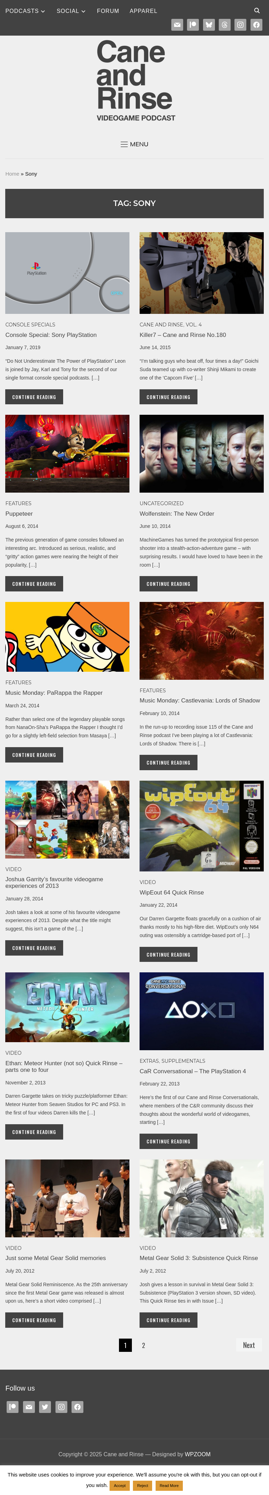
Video (13, 869)
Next (249, 1345)
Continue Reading (34, 396)
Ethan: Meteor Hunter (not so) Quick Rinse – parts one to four (63, 1066)
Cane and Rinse (161, 325)
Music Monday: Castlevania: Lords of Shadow (200, 700)
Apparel (144, 11)
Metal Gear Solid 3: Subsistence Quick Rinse (199, 1258)
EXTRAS (149, 1061)
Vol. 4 (194, 325)
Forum (108, 11)
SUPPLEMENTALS (184, 1061)
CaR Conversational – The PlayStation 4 (193, 1071)
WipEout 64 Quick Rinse (172, 892)
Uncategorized (162, 503)
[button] (135, 144)
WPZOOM (198, 1454)
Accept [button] (120, 1485)
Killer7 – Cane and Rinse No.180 (183, 335)
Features (18, 503)
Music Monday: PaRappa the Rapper (54, 693)
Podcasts (22, 11)
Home (12, 174)
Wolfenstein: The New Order (177, 513)
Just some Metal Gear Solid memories (55, 1258)
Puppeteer (18, 513)
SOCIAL (68, 11)
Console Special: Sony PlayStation (51, 335)
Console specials (30, 325)
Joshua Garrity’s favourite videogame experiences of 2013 (54, 882)
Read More (169, 1485)
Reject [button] (142, 1485)
